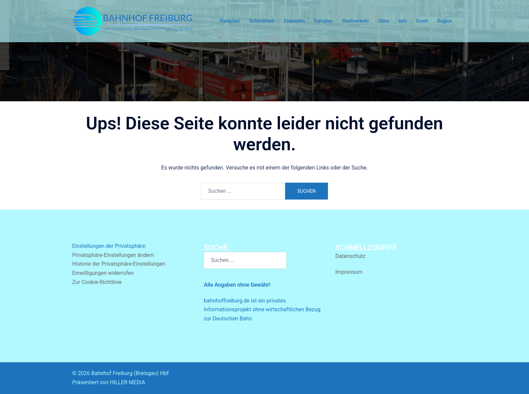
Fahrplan (323, 21)
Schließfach (261, 21)
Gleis (384, 21)
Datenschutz (350, 256)
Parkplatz (230, 21)
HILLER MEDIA (127, 382)
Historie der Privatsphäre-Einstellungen (118, 264)
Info (402, 21)
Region (444, 21)
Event (422, 21)
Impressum (349, 272)
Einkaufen (294, 21)
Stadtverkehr (355, 21)
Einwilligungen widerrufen (103, 273)
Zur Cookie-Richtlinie (96, 282)
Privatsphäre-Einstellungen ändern (113, 255)
